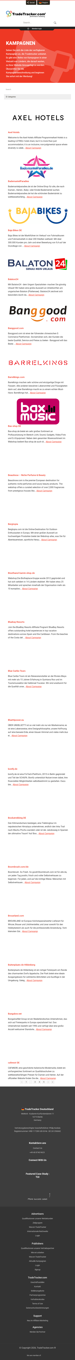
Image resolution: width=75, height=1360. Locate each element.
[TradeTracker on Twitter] (27, 1166)
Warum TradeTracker (37, 1227)
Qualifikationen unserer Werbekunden (37, 1218)
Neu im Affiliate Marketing (37, 1320)
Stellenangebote (37, 1291)
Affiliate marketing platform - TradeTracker (26, 14)
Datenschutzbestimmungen (37, 1308)
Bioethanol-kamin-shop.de (21, 573)
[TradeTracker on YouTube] (47, 1166)
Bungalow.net (15, 1013)
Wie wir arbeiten (37, 1252)
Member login (37, 29)
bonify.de (12, 769)
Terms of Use (37, 1304)
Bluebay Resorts (16, 622)
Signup (37, 1270)
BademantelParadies (18, 181)
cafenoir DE (14, 1062)
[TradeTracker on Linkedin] (40, 1166)
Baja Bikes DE (15, 230)
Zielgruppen (37, 1223)
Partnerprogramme (37, 1295)
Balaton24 (13, 279)
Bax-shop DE (14, 426)
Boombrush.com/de (18, 866)
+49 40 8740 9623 (37, 1152)
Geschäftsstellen (37, 1282)
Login (37, 1236)
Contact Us (37, 1148)
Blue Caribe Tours (17, 671)
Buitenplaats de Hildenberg (21, 964)
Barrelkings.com (16, 377)
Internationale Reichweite (37, 1231)
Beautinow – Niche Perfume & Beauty (26, 475)
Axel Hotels (14, 132)
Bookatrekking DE (17, 817)
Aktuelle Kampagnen (37, 1261)
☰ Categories (11, 97)
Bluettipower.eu (16, 720)
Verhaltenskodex (37, 1299)
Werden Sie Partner (37, 1332)
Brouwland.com (16, 915)
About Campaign (33, 148)
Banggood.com (16, 328)
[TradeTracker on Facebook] (34, 1166)
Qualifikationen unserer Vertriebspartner (37, 1248)
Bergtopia (13, 524)
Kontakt (37, 1286)
